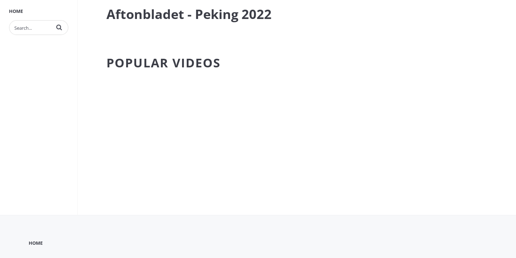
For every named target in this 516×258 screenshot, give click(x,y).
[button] (59, 27)
